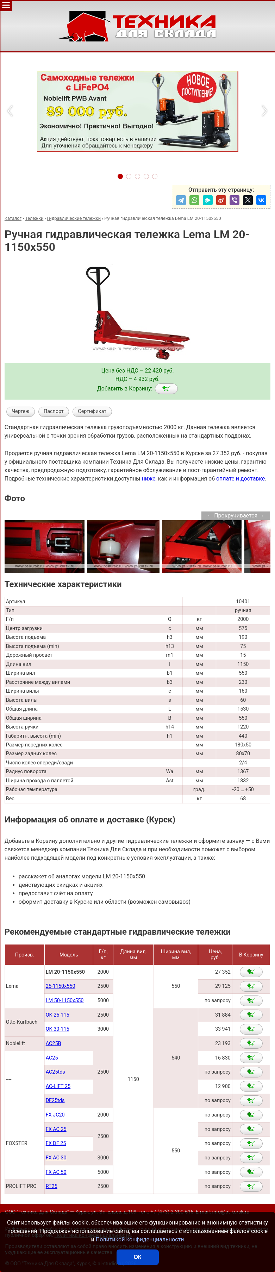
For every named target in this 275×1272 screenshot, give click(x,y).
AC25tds (55, 1072)
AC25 (52, 1058)
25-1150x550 (60, 986)
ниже (148, 478)
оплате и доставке (240, 478)
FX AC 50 (56, 1172)
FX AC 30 (56, 1158)
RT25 (51, 1186)
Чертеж (20, 411)
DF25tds (55, 1101)
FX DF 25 (56, 1143)
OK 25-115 (57, 1015)
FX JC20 (55, 1115)
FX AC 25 (56, 1129)
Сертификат (92, 411)
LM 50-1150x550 (65, 1001)
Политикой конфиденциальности (140, 1239)
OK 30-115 (57, 1029)
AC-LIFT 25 (58, 1086)
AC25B (53, 1044)
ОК (137, 1257)
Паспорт (54, 411)
